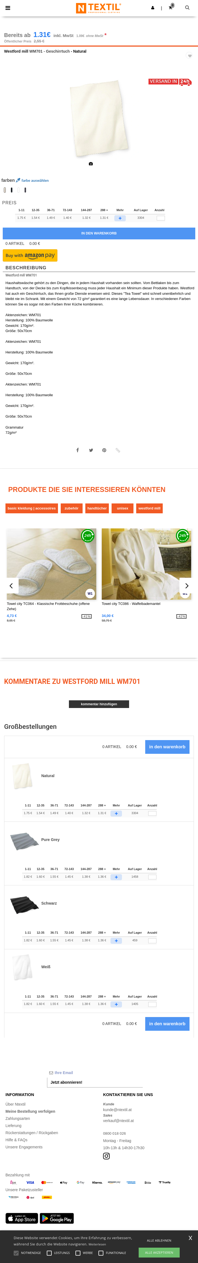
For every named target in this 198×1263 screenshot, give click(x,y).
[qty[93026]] (161, 218)
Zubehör (71, 508)
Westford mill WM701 (21, 275)
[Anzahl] (152, 813)
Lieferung (13, 1125)
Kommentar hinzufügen (99, 704)
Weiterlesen (97, 1244)
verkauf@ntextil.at (118, 1120)
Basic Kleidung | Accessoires (32, 508)
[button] (152, 7)
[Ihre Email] (95, 1073)
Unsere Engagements (23, 1147)
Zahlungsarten (17, 1118)
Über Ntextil (15, 1104)
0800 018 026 (115, 1133)
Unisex (122, 508)
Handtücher (97, 508)
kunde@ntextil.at (117, 1110)
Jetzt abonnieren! (66, 1082)
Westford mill (16, 51)
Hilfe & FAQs (16, 1140)
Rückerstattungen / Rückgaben (31, 1133)
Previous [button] (11, 122)
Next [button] (190, 122)
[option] (99, 118)
